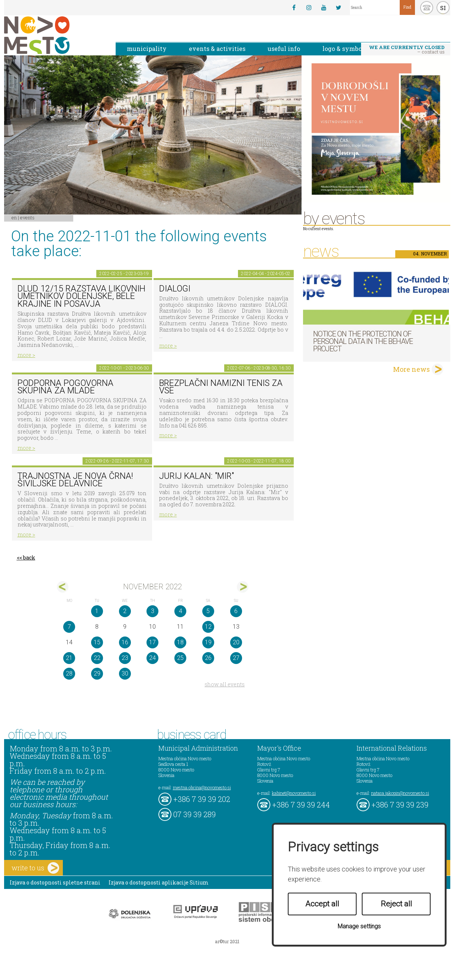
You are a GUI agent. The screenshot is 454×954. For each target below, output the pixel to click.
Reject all (396, 903)
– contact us (407, 49)
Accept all (322, 903)
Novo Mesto (54, 35)
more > (26, 354)
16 (125, 642)
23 (125, 657)
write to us (35, 868)
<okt (62, 587)
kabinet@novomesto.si (294, 793)
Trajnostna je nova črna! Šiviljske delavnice (75, 480)
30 (125, 673)
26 (208, 657)
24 (152, 657)
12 (208, 626)
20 (236, 642)
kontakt (426, 7)
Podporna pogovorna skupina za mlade (65, 387)
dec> (242, 587)
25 (180, 657)
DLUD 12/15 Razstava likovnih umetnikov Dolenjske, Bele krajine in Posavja (81, 296)
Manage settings (359, 926)
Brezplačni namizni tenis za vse (221, 387)
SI (443, 8)
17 (152, 642)
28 (69, 673)
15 (97, 642)
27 (236, 657)
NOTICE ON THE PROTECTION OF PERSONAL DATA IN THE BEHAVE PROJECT (363, 341)
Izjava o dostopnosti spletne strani (55, 882)
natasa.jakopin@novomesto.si (400, 793)
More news (411, 369)
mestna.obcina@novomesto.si (202, 787)
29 (97, 673)
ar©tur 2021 (227, 941)
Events (27, 217)
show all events (225, 684)
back (29, 557)
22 (97, 657)
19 (208, 642)
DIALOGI (174, 289)
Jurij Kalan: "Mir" (196, 476)
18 (180, 642)
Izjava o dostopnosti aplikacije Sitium (159, 882)
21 (69, 657)
